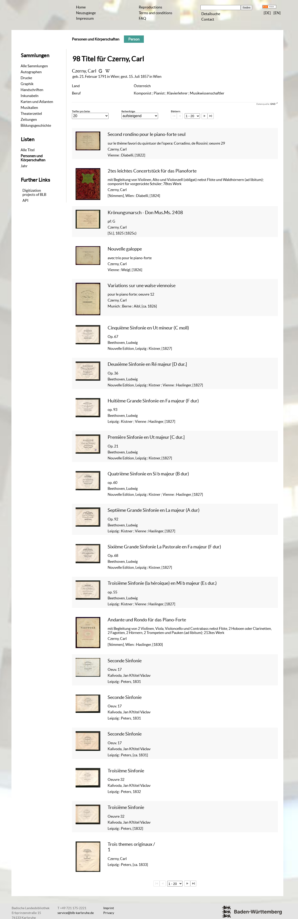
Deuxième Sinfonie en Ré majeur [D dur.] (147, 364)
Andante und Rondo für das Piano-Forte (147, 619)
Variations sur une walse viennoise (141, 285)
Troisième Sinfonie (126, 770)
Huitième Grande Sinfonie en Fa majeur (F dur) (153, 400)
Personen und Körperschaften (33, 158)
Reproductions (150, 7)
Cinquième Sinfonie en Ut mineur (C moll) (148, 327)
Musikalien (29, 107)
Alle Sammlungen (34, 66)
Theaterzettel (31, 113)
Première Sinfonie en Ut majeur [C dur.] (146, 437)
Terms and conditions (155, 13)
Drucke (26, 78)
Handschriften (32, 90)
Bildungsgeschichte (36, 125)
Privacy (108, 913)
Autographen (31, 72)
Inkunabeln (29, 96)
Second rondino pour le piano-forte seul (147, 134)
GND (273, 103)
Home (81, 7)
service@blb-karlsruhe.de (75, 913)
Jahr (24, 166)
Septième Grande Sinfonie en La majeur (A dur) (154, 510)
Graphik (27, 84)
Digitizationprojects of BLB (34, 192)
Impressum (85, 18)
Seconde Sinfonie (125, 660)
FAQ (142, 18)
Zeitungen (29, 119)
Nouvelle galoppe (125, 248)
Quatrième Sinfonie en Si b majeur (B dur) (148, 473)
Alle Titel (28, 150)
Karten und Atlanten (37, 102)
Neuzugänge (86, 13)
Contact (207, 19)
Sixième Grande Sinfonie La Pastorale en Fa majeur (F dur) (164, 546)
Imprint (108, 908)
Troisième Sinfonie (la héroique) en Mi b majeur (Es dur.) (162, 583)
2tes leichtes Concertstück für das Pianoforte (152, 170)
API (25, 200)
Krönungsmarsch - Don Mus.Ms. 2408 (145, 212)
